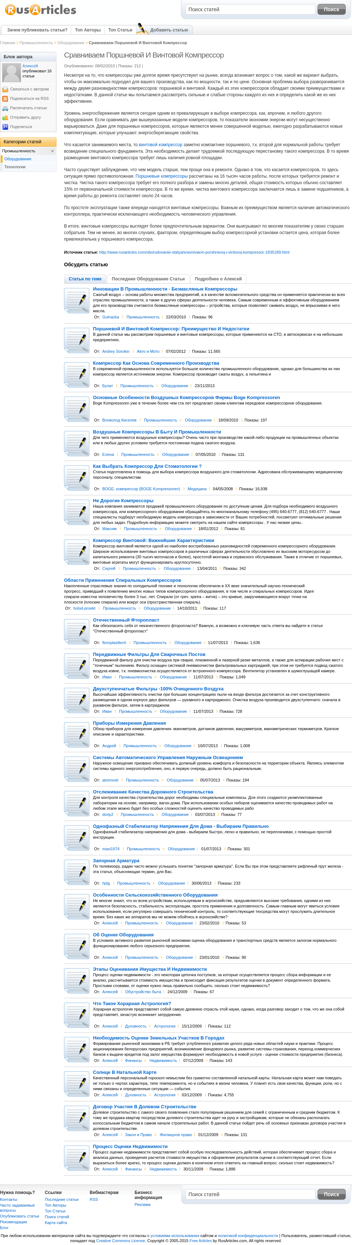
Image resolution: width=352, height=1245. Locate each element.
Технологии (14, 167)
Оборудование (70, 43)
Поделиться (21, 126)
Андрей (109, 746)
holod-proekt (84, 608)
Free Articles (201, 1240)
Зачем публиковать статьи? (37, 30)
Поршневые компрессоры (162, 176)
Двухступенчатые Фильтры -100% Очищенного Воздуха (158, 688)
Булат (107, 386)
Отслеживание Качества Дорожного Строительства (153, 792)
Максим (109, 528)
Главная (7, 43)
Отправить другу (25, 117)
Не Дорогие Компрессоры (123, 500)
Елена (108, 454)
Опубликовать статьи (19, 1216)
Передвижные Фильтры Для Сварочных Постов (149, 654)
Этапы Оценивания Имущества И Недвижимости (150, 969)
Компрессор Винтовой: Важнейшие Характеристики (153, 540)
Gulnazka (110, 317)
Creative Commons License (120, 1240)
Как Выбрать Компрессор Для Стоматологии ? (147, 466)
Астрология (164, 1026)
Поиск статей (57, 1217)
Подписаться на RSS (29, 98)
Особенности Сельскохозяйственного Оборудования (155, 895)
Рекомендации (13, 1222)
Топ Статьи (120, 30)
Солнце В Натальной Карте (125, 1072)
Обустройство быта (143, 992)
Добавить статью (169, 30)
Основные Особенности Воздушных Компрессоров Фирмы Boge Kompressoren (186, 397)
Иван (107, 677)
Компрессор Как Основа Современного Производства (156, 363)
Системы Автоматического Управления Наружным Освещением (168, 757)
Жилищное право (176, 1134)
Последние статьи (62, 1199)
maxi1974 (111, 849)
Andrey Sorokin (116, 351)
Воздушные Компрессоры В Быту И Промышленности (157, 432)
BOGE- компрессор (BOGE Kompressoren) (141, 489)
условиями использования (174, 1235)
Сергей (108, 568)
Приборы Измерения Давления (129, 723)
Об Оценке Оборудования (123, 934)
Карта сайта (56, 1222)
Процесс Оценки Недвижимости (130, 1146)
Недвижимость (163, 1060)
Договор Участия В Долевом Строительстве (144, 1106)
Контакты (8, 1199)
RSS (94, 1199)
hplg (106, 883)
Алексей (110, 923)
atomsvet (110, 780)
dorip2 (108, 814)
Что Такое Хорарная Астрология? (132, 1003)
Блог (4, 1227)
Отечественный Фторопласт (126, 620)
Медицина (197, 489)
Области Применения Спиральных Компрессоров (122, 580)
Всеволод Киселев (119, 420)
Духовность (136, 1026)
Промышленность (36, 43)
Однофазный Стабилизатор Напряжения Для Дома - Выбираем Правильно (181, 826)
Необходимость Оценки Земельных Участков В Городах (158, 1038)
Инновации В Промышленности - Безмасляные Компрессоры (165, 289)
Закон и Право (138, 1134)
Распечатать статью (28, 108)
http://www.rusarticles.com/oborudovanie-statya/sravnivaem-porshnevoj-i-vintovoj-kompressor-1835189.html (194, 252)
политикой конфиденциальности (248, 1235)
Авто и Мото (148, 351)
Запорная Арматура (116, 860)
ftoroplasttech (114, 642)
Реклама (142, 1204)
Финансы (133, 1060)
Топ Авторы (88, 30)
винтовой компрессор (160, 144)
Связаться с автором (29, 89)
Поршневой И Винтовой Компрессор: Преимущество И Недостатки (171, 328)
